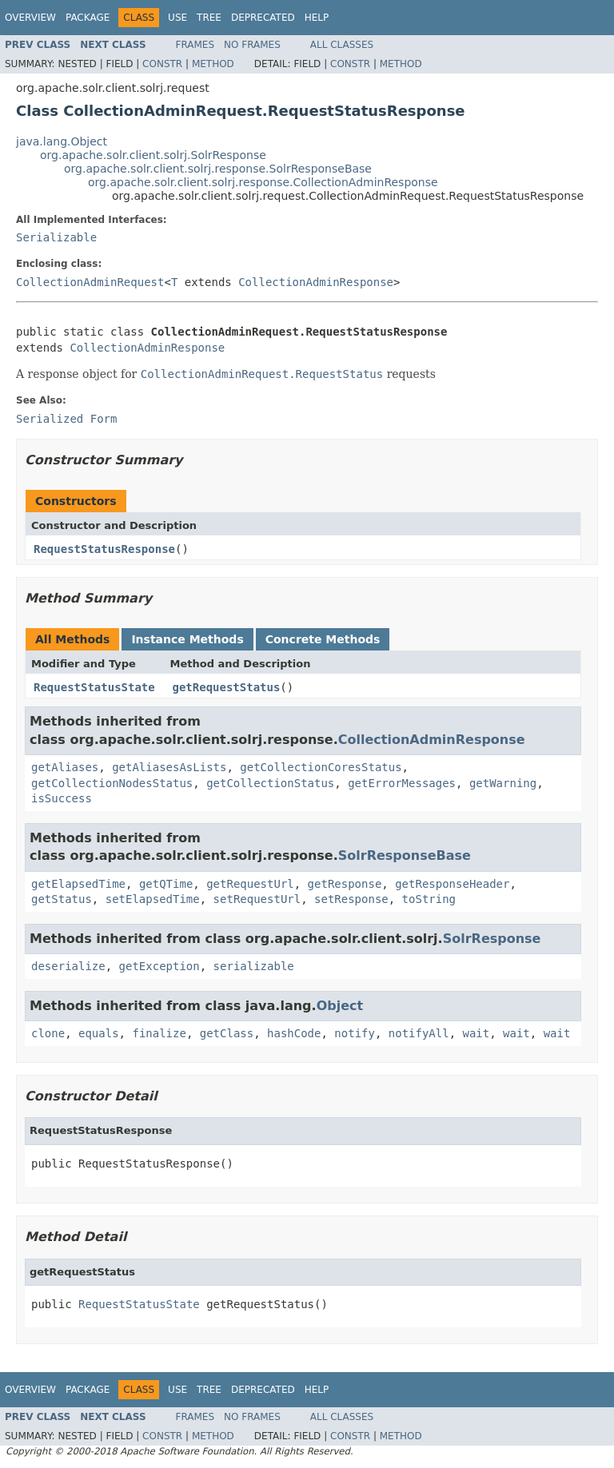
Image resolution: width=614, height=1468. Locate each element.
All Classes (341, 44)
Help (317, 17)
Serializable (56, 237)
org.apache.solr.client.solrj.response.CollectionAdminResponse (263, 182)
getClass (226, 1033)
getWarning (502, 783)
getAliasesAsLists (169, 767)
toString (429, 899)
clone (48, 1033)
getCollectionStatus (270, 783)
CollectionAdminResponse (315, 282)
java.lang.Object (61, 141)
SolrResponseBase (404, 855)
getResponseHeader (452, 883)
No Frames (252, 44)
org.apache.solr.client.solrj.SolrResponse (153, 155)
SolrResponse (492, 938)
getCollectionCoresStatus (320, 767)
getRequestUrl (250, 883)
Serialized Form (66, 418)
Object (340, 1005)
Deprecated (263, 17)
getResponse (345, 883)
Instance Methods (187, 639)
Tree (209, 17)
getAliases (64, 767)
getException (159, 966)
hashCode (294, 1033)
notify (354, 1033)
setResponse (351, 899)
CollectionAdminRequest (90, 282)
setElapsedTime (153, 899)
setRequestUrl (257, 899)
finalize (158, 1033)
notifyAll (419, 1033)
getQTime (166, 883)
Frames (195, 44)
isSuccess (61, 798)
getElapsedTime (78, 883)
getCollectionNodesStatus (112, 783)
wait (476, 1033)
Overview (30, 17)
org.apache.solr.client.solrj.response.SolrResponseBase (218, 168)
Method (213, 64)
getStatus (61, 899)
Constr (162, 64)
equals (98, 1033)
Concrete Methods (323, 639)
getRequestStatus (227, 687)
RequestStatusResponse (104, 549)
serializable (253, 966)
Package (88, 17)
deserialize (68, 966)
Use (177, 17)
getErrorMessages (402, 783)
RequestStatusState (94, 687)
